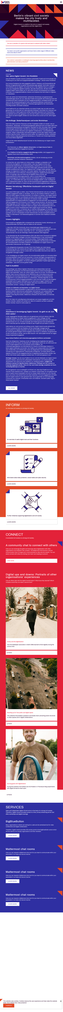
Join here (10, 560)
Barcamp (12, 235)
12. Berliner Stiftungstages (37, 209)
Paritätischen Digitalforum (16, 211)
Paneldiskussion (24, 207)
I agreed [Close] (9, 1005)
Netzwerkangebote (27, 214)
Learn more (12, 835)
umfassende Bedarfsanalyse (14, 127)
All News (11, 388)
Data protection (22, 1002)
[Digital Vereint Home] (5, 2)
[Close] (61, 1001)
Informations (15, 214)
